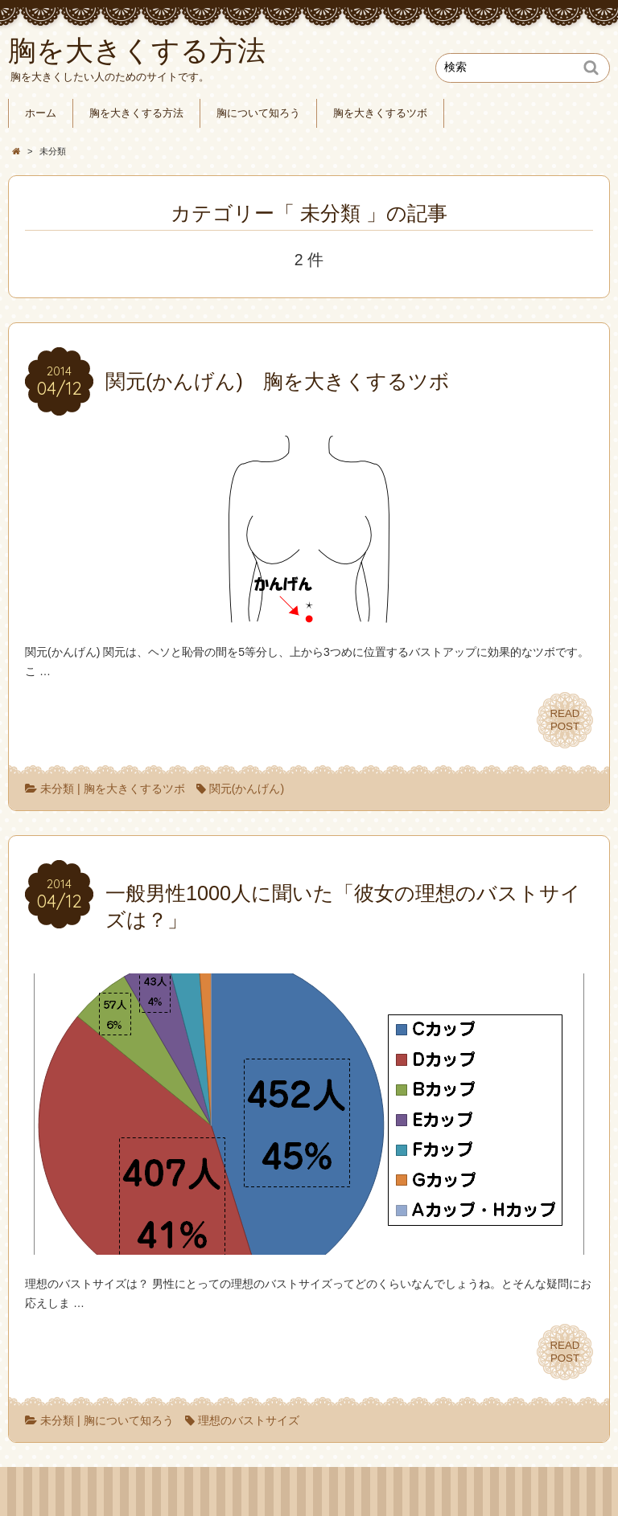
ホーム (40, 113)
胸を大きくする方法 (136, 113)
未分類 (57, 788)
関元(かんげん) (246, 788)
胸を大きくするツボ (380, 113)
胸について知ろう (258, 113)
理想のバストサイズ (248, 1420)
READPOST (565, 719)
